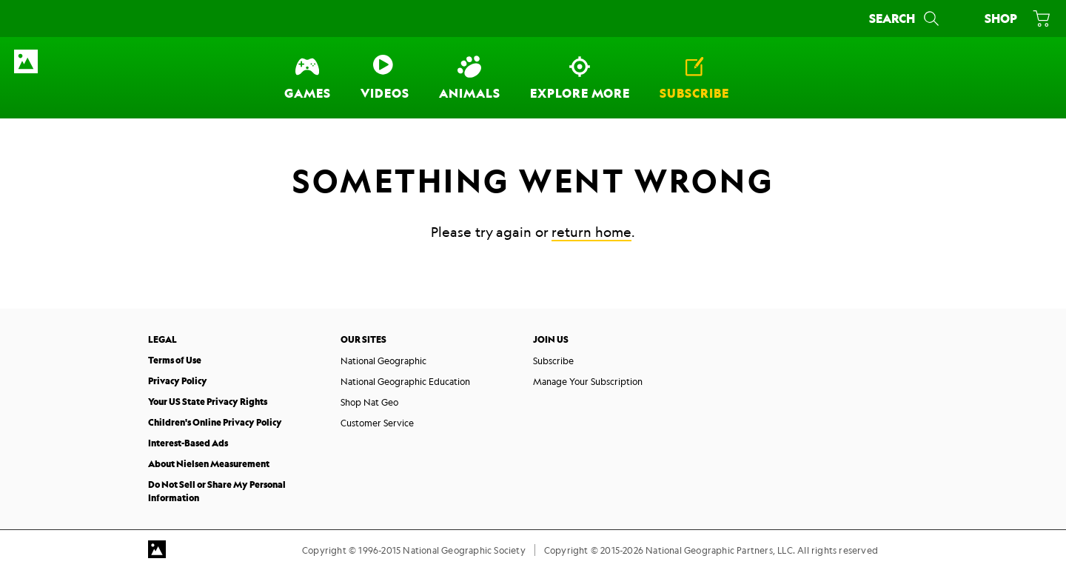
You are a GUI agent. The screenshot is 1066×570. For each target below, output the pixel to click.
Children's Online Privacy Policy (215, 422)
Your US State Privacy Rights (207, 401)
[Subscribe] (694, 78)
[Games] (307, 78)
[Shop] (1015, 18)
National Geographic (383, 360)
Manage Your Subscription (588, 381)
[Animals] (469, 78)
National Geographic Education (405, 381)
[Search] (905, 18)
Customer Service (377, 423)
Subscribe (553, 360)
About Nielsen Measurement (208, 463)
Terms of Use (174, 360)
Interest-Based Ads (188, 443)
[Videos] (385, 78)
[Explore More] (580, 78)
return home (591, 232)
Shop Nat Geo (369, 402)
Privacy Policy (177, 381)
